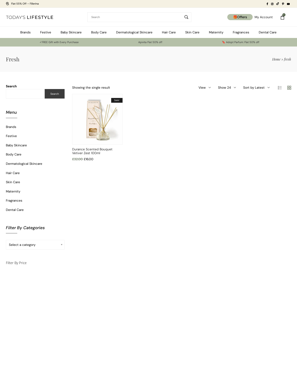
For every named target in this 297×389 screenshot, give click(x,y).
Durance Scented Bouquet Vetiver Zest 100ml (92, 151)
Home (276, 59)
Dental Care (15, 210)
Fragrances (14, 200)
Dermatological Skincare (24, 164)
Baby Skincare (16, 145)
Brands (11, 127)
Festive (11, 136)
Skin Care (13, 182)
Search (11, 86)
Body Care (13, 154)
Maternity (13, 191)
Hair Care (13, 173)
